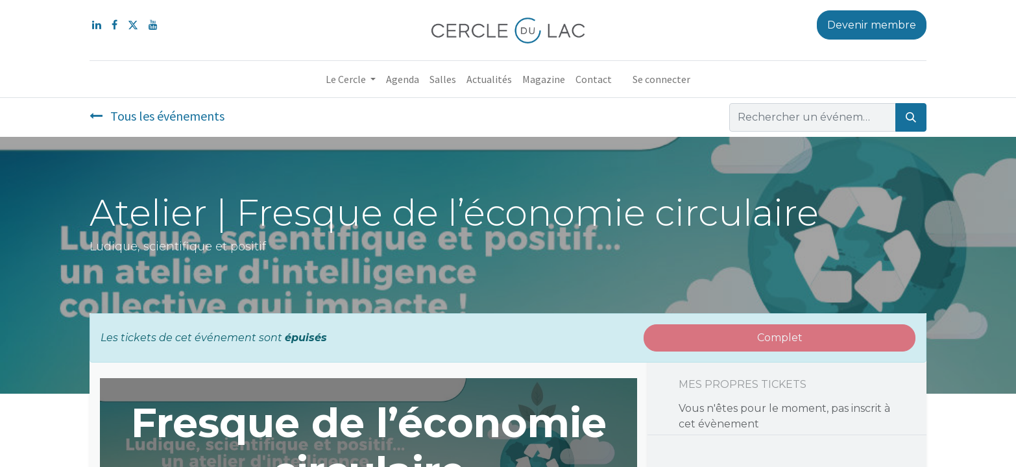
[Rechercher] (910, 117)
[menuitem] (402, 79)
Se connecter (661, 79)
